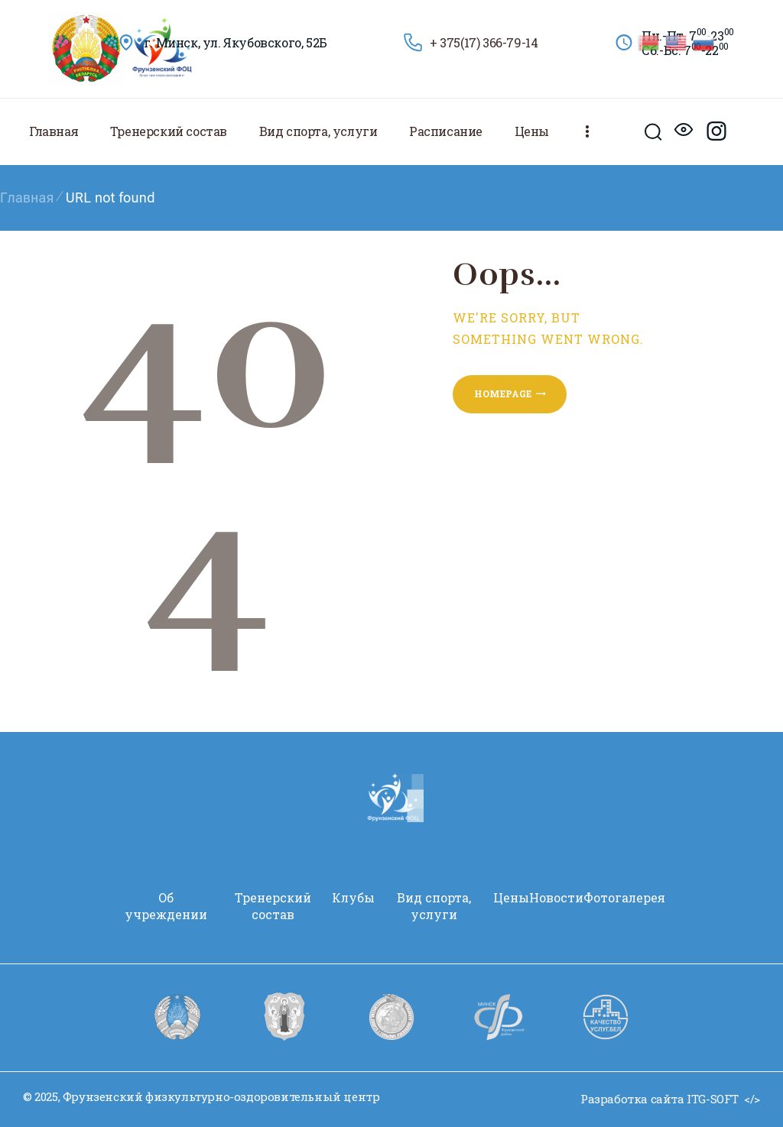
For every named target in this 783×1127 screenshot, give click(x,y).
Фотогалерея (624, 897)
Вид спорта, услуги (434, 905)
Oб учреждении (166, 905)
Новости (556, 897)
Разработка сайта (632, 1098)
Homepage (502, 393)
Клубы (353, 897)
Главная (27, 197)
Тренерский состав (273, 905)
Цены (511, 897)
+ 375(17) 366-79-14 (484, 42)
